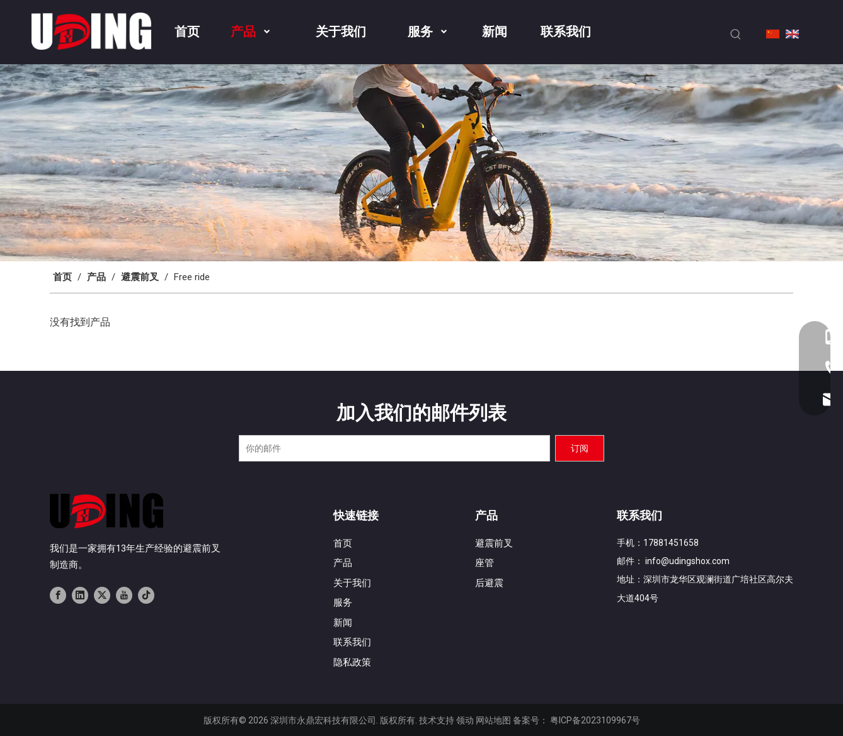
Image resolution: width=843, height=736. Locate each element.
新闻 (342, 622)
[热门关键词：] (735, 34)
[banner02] (421, 163)
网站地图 (493, 720)
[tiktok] (146, 594)
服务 (342, 602)
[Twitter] (102, 594)
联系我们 (352, 642)
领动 (465, 720)
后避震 (489, 583)
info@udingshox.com (687, 561)
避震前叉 (494, 543)
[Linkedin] (80, 594)
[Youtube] (124, 594)
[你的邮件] (394, 448)
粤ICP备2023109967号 (595, 720)
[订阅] (579, 448)
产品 (342, 563)
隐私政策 (352, 662)
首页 (342, 543)
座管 (484, 563)
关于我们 (352, 583)
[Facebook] (58, 594)
